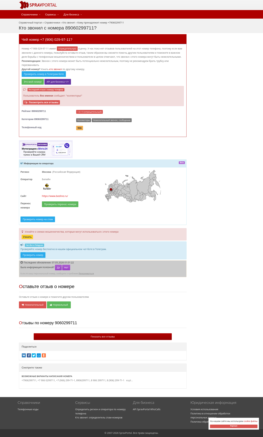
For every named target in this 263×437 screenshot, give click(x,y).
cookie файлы (250, 421)
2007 (109, 432)
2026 (116, 432)
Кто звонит (68, 22)
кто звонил (55, 69)
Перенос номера (25, 205)
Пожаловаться (86, 273)
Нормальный (59, 304)
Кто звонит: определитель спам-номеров (98, 417)
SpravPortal (125, 432)
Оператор (26, 179)
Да (58, 267)
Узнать (27, 236)
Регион (24, 171)
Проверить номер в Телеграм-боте (44, 74)
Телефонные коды (28, 409)
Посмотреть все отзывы (41, 102)
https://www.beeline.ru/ (55, 196)
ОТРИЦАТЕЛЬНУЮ (67, 48)
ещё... (129, 380)
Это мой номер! (33, 81)
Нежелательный (32, 304)
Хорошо (233, 426)
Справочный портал (30, 22)
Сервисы (50, 14)
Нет (66, 267)
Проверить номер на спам (38, 219)
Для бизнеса (71, 14)
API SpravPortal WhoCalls (146, 409)
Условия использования (204, 409)
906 (80, 128)
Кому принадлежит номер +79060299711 (100, 22)
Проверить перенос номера (60, 204)
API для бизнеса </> (58, 81)
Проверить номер (33, 255)
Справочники (29, 14)
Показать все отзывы (103, 336)
